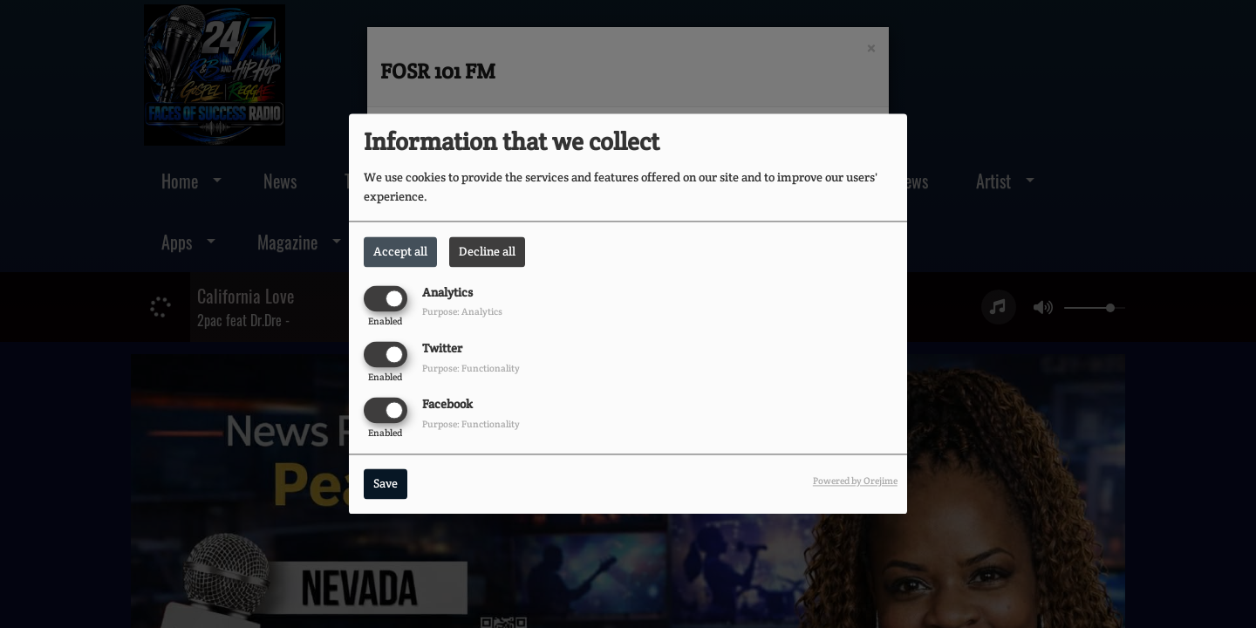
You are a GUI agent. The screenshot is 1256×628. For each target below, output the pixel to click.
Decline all (487, 251)
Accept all (400, 251)
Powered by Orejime (855, 481)
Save (385, 484)
